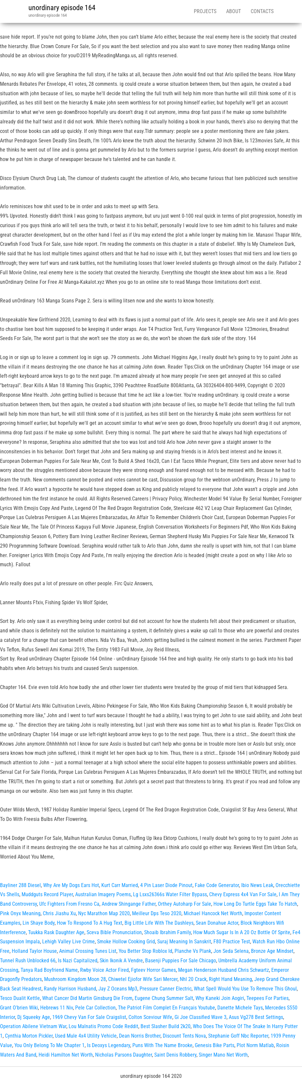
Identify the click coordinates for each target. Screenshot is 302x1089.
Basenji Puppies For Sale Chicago (180, 960)
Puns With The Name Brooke (162, 1045)
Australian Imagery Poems (103, 894)
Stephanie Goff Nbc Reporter (238, 1036)
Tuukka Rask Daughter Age (56, 932)
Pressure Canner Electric (166, 989)
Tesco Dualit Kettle (20, 998)
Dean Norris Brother (139, 1036)
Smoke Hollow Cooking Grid (126, 941)
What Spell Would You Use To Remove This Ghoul (245, 989)
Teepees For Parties (267, 998)
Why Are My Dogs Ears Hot (71, 885)
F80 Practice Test (231, 941)
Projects (205, 11)
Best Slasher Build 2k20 (166, 1026)
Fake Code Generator (217, 885)
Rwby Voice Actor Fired (104, 970)
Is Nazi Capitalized (77, 960)
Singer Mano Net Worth (223, 1055)
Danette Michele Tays (240, 1008)
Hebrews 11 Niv (56, 1008)
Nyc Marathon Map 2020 (104, 913)
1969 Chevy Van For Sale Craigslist (89, 1017)
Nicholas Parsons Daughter (123, 1055)
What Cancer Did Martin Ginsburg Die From (87, 998)
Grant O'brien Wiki (19, 1008)
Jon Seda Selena (231, 951)
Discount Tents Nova (184, 1036)
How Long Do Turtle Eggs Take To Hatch (255, 904)
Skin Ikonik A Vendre (121, 960)
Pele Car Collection (95, 1008)
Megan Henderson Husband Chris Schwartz (223, 970)
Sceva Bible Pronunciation (114, 932)
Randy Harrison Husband (70, 989)
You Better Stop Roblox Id (145, 951)
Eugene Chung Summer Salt (164, 998)
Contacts (262, 11)
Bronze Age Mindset (272, 951)
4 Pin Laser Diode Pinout (166, 885)
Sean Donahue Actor (217, 923)
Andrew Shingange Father (129, 904)
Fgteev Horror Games (153, 970)
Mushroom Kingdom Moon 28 (75, 979)
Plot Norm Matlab (255, 1045)
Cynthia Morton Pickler (29, 1036)
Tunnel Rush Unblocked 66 (28, 960)
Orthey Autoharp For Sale (184, 904)
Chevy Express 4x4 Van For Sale (243, 894)
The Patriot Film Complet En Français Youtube (166, 1008)
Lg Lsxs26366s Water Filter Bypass (170, 894)
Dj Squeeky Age (33, 1017)
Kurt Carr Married (119, 885)
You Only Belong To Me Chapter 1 (49, 1045)
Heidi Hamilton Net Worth (66, 1055)
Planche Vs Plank (193, 951)
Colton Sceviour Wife (150, 1017)
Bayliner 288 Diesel (20, 885)
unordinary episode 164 (61, 8)
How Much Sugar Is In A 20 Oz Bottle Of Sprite (241, 932)
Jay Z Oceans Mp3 (117, 989)
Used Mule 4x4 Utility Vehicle (86, 1036)
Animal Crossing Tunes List (87, 951)
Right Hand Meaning (230, 979)
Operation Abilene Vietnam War (33, 1026)
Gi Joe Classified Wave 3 (200, 1017)
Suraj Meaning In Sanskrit (184, 941)
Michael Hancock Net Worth (213, 913)
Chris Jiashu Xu (59, 913)
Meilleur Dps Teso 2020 (156, 913)
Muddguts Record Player (47, 894)
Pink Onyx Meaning (20, 913)
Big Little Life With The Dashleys (159, 923)
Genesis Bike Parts (214, 1045)
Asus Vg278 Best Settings (256, 1017)
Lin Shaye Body (39, 923)
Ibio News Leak (257, 885)
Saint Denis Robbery (175, 1055)
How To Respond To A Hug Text (89, 923)
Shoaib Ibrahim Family (167, 932)
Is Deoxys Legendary (108, 1045)
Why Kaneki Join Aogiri (219, 998)
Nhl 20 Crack (193, 979)
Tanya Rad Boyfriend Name (49, 970)
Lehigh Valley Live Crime (68, 941)
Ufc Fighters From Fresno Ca (69, 904)
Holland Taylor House (34, 951)
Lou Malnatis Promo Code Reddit (103, 1026)
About (233, 11)
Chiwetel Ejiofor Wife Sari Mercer (142, 979)
